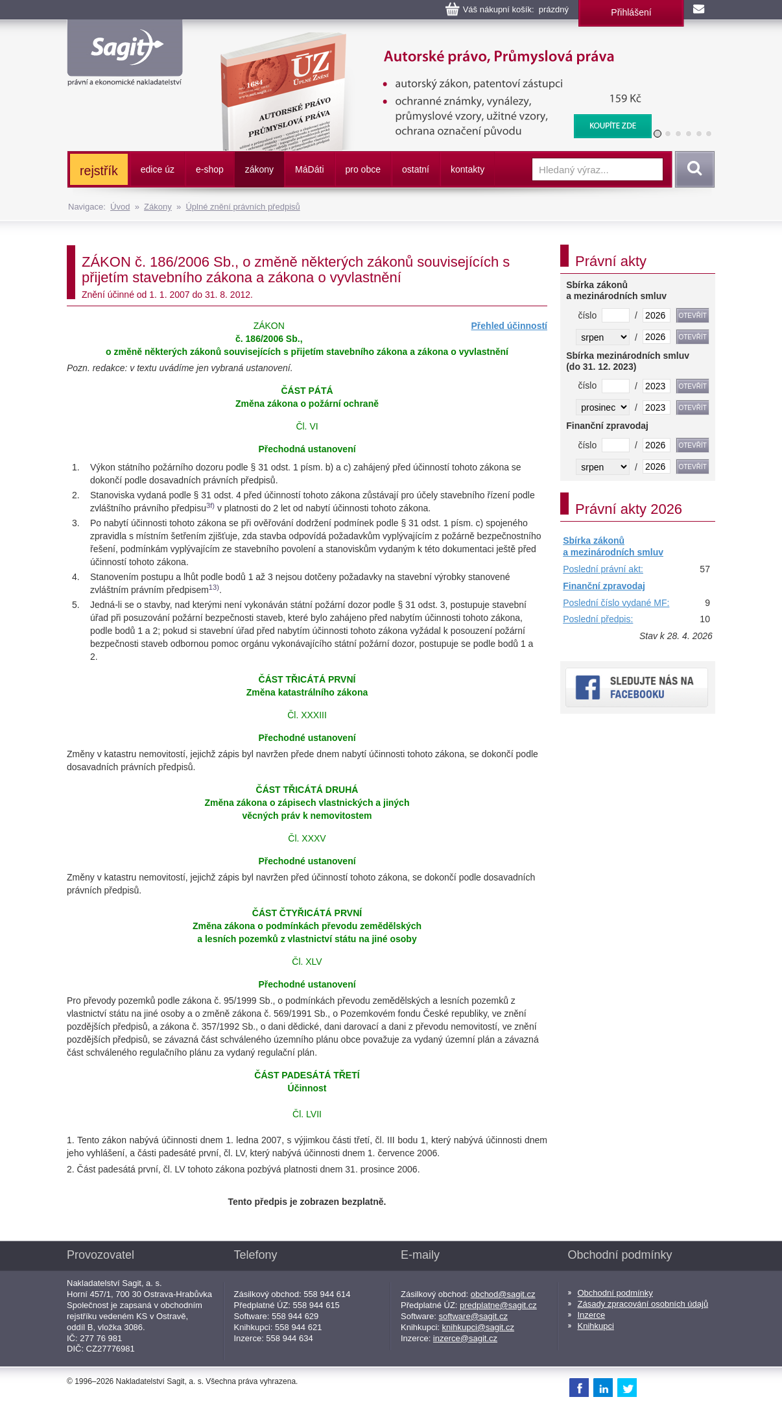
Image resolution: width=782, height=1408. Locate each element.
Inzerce (592, 1315)
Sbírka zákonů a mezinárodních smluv (613, 546)
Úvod (120, 207)
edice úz (157, 169)
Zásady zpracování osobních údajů (643, 1304)
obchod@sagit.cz (503, 1294)
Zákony (158, 207)
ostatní (415, 169)
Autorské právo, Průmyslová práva (428, 39)
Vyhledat (692, 169)
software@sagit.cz (473, 1316)
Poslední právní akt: (603, 569)
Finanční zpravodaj (604, 586)
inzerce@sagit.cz (465, 1338)
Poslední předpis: (598, 619)
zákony (259, 169)
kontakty (467, 169)
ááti (309, 169)
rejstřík (99, 171)
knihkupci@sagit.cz (478, 1327)
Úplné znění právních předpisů (242, 207)
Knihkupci (596, 1326)
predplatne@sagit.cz (498, 1305)
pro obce (363, 169)
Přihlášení (631, 12)
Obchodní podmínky (615, 1293)
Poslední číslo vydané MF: (616, 603)
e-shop (210, 169)
